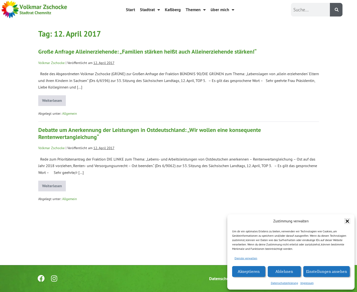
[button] (347, 221)
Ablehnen (284, 271)
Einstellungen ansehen (326, 271)
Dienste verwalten (246, 258)
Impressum (307, 283)
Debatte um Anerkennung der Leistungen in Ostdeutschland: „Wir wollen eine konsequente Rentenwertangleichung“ (149, 133)
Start (130, 9)
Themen (196, 9)
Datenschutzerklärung (284, 283)
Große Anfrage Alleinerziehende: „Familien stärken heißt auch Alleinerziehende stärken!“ (147, 51)
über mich (222, 9)
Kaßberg (173, 9)
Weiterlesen (54, 99)
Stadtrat (150, 9)
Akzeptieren (249, 271)
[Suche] (336, 9)
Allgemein (69, 113)
